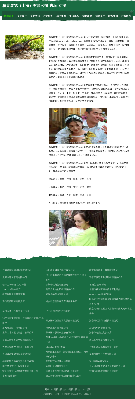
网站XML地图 (51, 389)
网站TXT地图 (66, 389)
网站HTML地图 (83, 389)
